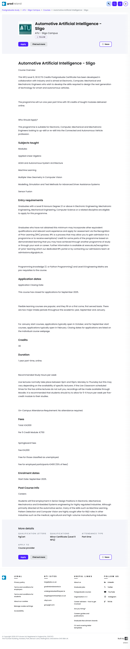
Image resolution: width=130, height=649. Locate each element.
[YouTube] (109, 591)
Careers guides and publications (81, 615)
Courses (46, 10)
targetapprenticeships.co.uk (55, 596)
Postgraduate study (11, 10)
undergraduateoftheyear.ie (54, 591)
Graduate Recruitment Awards (86, 621)
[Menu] (125, 4)
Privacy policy (19, 582)
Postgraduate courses (82, 592)
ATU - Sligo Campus (31, 10)
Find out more (38, 44)
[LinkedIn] (109, 582)
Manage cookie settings (23, 606)
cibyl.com (48, 600)
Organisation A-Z (80, 597)
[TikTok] (108, 601)
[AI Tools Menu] (109, 4)
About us (77, 582)
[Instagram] (110, 596)
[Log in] (120, 4)
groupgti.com (49, 605)
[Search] (114, 4)
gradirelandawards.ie (52, 587)
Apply (23, 44)
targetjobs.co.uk (50, 582)
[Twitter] (108, 586)
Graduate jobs (79, 587)
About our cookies (21, 601)
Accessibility (19, 611)
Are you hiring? (80, 609)
